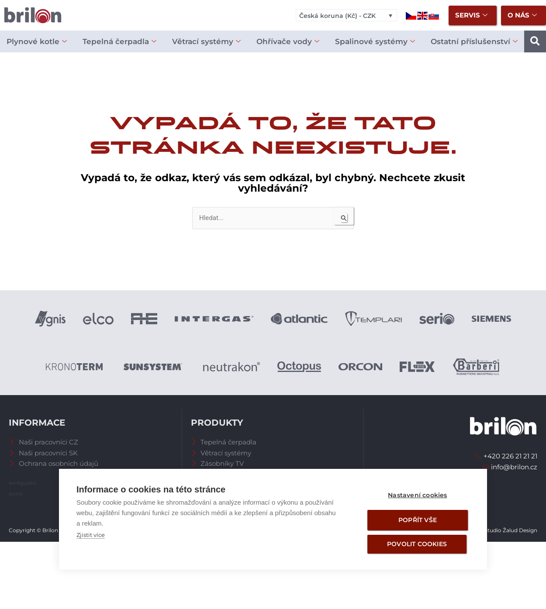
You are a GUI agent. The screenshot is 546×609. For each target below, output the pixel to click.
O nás (522, 15)
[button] (535, 41)
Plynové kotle (37, 41)
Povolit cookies (417, 543)
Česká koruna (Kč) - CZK (337, 16)
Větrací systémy (206, 41)
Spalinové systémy (375, 41)
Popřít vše (417, 519)
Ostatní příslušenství (474, 41)
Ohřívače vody (287, 41)
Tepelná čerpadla (119, 41)
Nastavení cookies (417, 495)
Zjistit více (90, 534)
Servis (471, 15)
